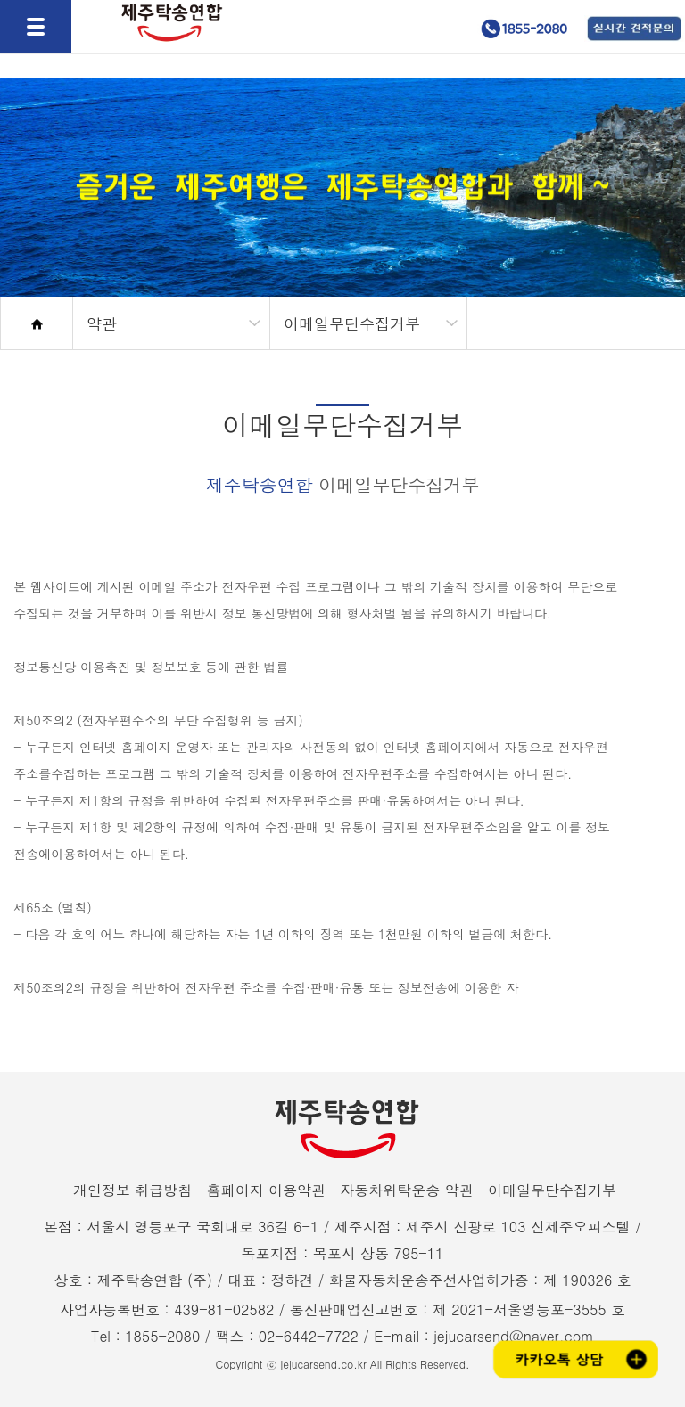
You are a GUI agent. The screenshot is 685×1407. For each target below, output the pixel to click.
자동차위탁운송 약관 (406, 1190)
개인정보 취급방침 (132, 1190)
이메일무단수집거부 (552, 1190)
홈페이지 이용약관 (266, 1190)
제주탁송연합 (166, 60)
